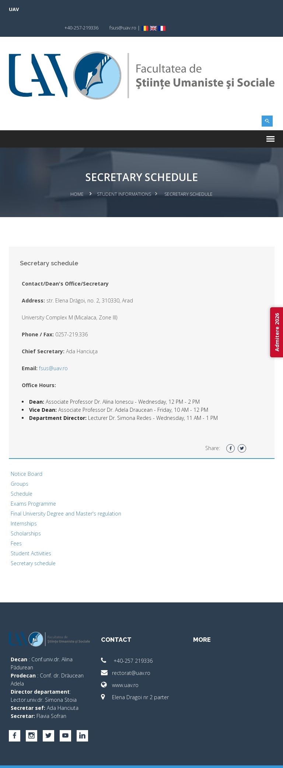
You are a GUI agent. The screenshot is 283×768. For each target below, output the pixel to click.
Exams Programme (33, 484)
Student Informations (124, 176)
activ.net (266, 757)
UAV (14, 9)
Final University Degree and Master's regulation (66, 494)
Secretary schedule (33, 544)
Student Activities (31, 534)
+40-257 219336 (127, 641)
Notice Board (26, 455)
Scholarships (26, 514)
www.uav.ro (120, 666)
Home (77, 176)
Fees (16, 524)
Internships (24, 504)
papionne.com (234, 757)
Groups (19, 464)
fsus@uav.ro (53, 349)
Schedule (21, 474)
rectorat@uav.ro (125, 654)
